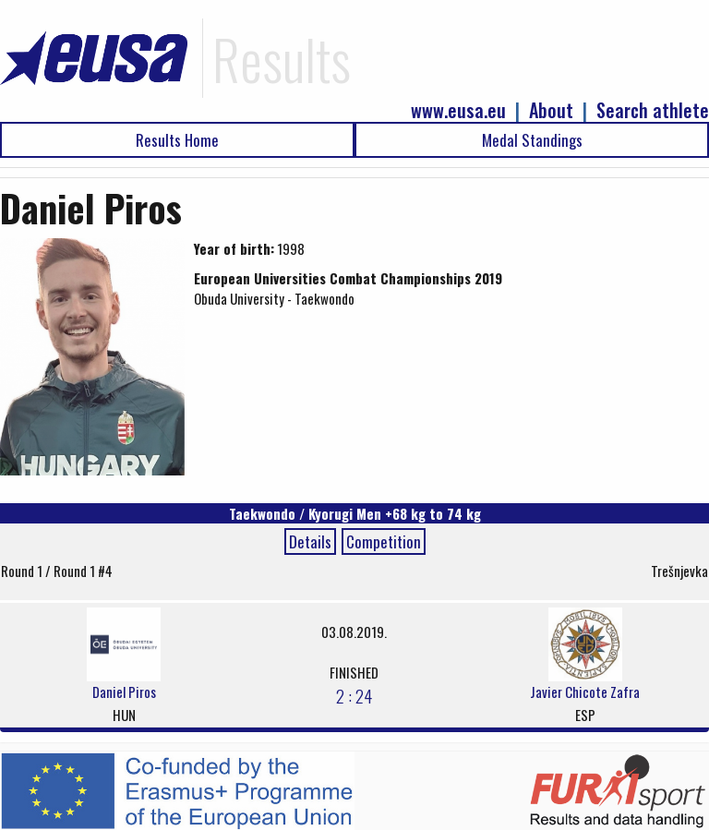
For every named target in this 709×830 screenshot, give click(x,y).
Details (310, 541)
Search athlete (652, 110)
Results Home (177, 139)
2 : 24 (354, 695)
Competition (383, 541)
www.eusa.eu (458, 110)
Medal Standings (532, 139)
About (551, 110)
